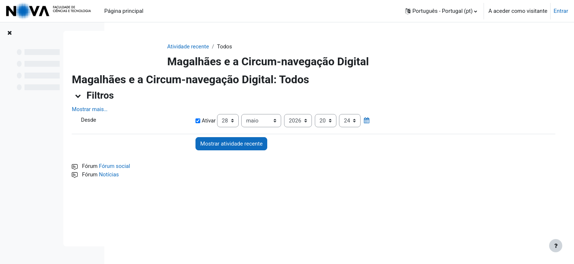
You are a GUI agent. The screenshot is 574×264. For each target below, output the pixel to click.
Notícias (156, 175)
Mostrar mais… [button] (137, 109)
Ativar (239, 121)
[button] (441, 11)
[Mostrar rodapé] (555, 245)
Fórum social (162, 166)
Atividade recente (208, 46)
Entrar (561, 11)
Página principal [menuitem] (124, 11)
